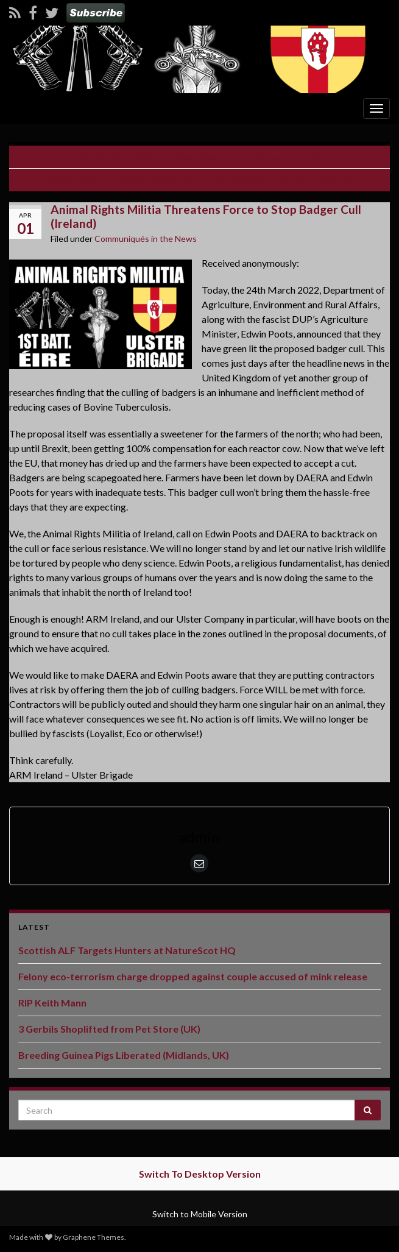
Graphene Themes (93, 1237)
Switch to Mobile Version (199, 1214)
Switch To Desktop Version (200, 1173)
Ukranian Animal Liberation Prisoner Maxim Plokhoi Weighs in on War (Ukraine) (193, 180)
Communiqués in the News (145, 238)
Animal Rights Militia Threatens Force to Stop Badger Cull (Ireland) (206, 157)
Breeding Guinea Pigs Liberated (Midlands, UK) (123, 1055)
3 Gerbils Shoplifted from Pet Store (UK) (109, 1028)
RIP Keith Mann (52, 1002)
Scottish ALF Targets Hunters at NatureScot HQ (127, 950)
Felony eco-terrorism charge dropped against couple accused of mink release (192, 976)
